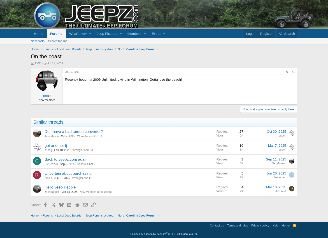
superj (282, 135)
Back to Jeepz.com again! (67, 159)
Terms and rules (237, 225)
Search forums (57, 41)
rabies (48, 178)
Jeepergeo (279, 177)
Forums (56, 33)
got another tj (56, 146)
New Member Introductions (96, 191)
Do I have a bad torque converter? (74, 132)
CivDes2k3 (51, 164)
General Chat (85, 164)
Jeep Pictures (107, 33)
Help (275, 225)
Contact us (217, 225)
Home (38, 33)
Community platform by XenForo (164, 234)
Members (134, 33)
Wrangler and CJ (87, 136)
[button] (90, 33)
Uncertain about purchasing (68, 173)
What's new (78, 33)
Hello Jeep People (60, 187)
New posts (38, 41)
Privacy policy (260, 225)
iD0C (38, 63)
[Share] (287, 72)
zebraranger (52, 191)
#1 (293, 71)
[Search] (287, 33)
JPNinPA (280, 191)
